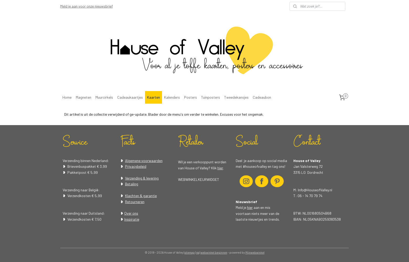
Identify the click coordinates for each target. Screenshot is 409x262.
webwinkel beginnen (214, 252)
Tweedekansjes (236, 97)
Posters (190, 97)
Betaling (131, 184)
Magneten (83, 97)
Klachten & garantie (141, 195)
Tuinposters (210, 97)
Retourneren (134, 201)
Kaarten (153, 97)
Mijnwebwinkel (255, 252)
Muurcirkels (104, 97)
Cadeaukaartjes (130, 97)
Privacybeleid (135, 166)
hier (220, 168)
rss (197, 252)
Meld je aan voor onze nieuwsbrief (86, 6)
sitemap (190, 252)
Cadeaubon (262, 97)
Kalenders (172, 97)
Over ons (131, 213)
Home (67, 97)
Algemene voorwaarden (144, 160)
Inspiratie (131, 219)
